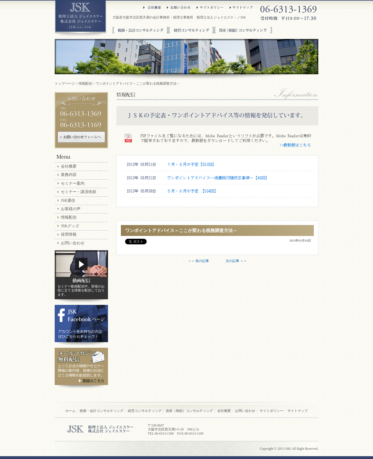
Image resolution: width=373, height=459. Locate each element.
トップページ (65, 83)
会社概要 (152, 7)
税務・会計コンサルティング (140, 30)
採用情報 (69, 234)
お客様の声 (70, 209)
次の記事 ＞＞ (236, 261)
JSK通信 (68, 200)
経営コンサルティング (191, 30)
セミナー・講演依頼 (78, 192)
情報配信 (85, 83)
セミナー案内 (72, 183)
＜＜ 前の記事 (198, 261)
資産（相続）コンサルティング (243, 30)
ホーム (70, 411)
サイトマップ (241, 7)
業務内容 (69, 175)
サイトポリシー (210, 7)
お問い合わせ (179, 7)
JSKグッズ (70, 226)
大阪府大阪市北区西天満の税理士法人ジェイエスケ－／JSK (80, 19)
